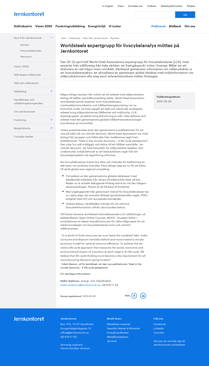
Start (63, 38)
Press (121, 6)
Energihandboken (118, 332)
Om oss (190, 26)
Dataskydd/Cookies (171, 6)
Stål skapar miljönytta (27, 74)
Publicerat (158, 26)
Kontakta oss (135, 6)
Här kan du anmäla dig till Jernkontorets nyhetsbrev (169, 342)
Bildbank (175, 26)
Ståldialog (20, 91)
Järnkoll (111, 341)
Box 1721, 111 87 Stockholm (77, 324)
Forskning (20, 119)
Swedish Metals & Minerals (123, 328)
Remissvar (26, 56)
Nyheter (24, 44)
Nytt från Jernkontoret (27, 37)
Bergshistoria (22, 128)
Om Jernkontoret (24, 111)
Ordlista (151, 6)
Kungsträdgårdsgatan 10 (75, 328)
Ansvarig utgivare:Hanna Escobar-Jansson (75, 346)
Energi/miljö (96, 26)
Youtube (158, 332)
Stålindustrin (23, 26)
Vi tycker (115, 26)
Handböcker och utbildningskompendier (28, 101)
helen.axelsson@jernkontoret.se (80, 284)
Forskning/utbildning (70, 26)
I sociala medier (23, 136)
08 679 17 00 (68, 336)
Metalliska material (118, 324)
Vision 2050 (43, 26)
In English (107, 6)
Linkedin (158, 328)
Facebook (159, 324)
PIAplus (191, 6)
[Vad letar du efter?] (155, 14)
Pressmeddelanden (30, 50)
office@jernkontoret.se (74, 332)
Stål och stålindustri (26, 83)
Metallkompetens (117, 336)
